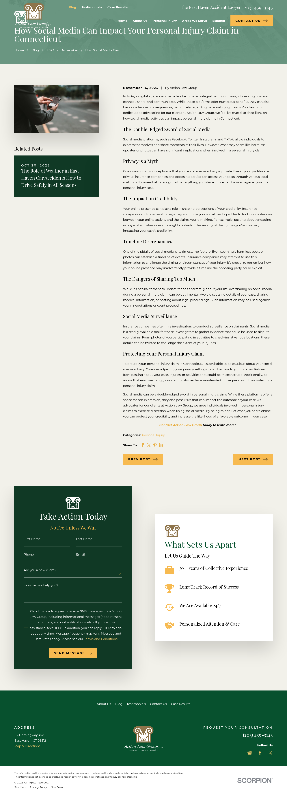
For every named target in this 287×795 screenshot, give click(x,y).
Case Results (117, 7)
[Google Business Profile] (249, 753)
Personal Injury (153, 435)
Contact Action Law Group (180, 425)
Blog (72, 7)
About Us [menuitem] (140, 21)
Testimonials (92, 7)
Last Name (79, 539)
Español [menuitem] (218, 21)
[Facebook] (260, 753)
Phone (23, 554)
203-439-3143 (258, 7)
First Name (26, 539)
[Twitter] (270, 753)
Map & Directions (27, 746)
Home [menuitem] (122, 21)
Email (75, 554)
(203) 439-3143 (258, 734)
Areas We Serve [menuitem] (194, 21)
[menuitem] (19, 787)
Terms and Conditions (95, 639)
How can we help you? (35, 585)
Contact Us (158, 704)
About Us (104, 704)
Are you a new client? (34, 570)
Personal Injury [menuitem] (165, 21)
